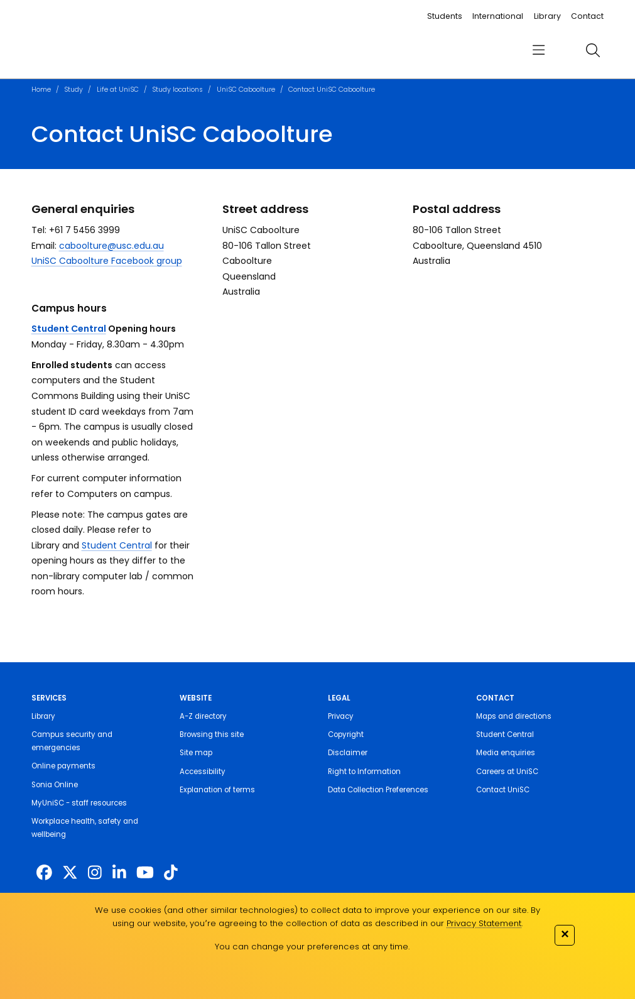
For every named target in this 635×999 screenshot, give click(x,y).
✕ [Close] (564, 934)
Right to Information (364, 772)
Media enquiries (505, 753)
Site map (196, 753)
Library (547, 16)
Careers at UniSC (507, 772)
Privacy (341, 716)
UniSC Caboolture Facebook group (106, 260)
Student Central (68, 328)
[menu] (539, 50)
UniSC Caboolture (246, 89)
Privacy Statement (484, 923)
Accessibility (202, 772)
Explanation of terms (217, 790)
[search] (593, 50)
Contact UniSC (502, 790)
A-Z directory (203, 716)
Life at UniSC (118, 89)
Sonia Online (54, 785)
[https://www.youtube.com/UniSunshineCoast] (145, 872)
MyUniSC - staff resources (79, 803)
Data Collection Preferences (378, 790)
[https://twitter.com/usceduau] (70, 872)
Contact (587, 16)
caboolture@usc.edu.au (111, 245)
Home (41, 89)
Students (444, 16)
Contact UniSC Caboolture (331, 89)
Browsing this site (212, 734)
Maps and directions (513, 716)
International (497, 16)
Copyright (346, 734)
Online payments (63, 766)
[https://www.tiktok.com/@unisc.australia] (171, 872)
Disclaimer (347, 753)
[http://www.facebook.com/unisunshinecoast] (44, 872)
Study (73, 89)
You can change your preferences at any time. (312, 947)
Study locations (177, 89)
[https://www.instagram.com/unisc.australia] (95, 872)
